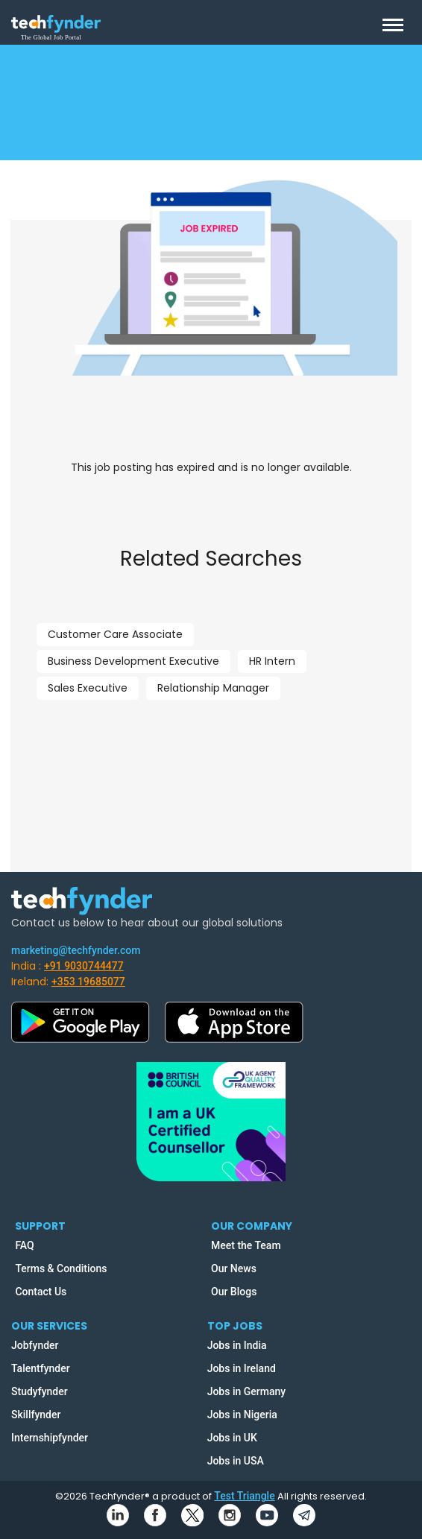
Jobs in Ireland (241, 1368)
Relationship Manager (213, 687)
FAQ (24, 1245)
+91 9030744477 (84, 966)
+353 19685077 (88, 981)
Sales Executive (87, 687)
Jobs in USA (235, 1461)
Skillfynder (35, 1415)
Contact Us (40, 1292)
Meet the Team (246, 1245)
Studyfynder (39, 1391)
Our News (233, 1268)
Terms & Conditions (61, 1268)
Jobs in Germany (246, 1391)
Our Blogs (233, 1292)
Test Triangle (244, 1496)
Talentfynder (40, 1368)
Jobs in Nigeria (242, 1415)
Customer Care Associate (115, 634)
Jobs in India (237, 1345)
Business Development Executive (133, 661)
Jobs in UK (232, 1438)
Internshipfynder (49, 1438)
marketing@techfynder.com (75, 950)
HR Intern (272, 661)
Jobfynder (35, 1345)
